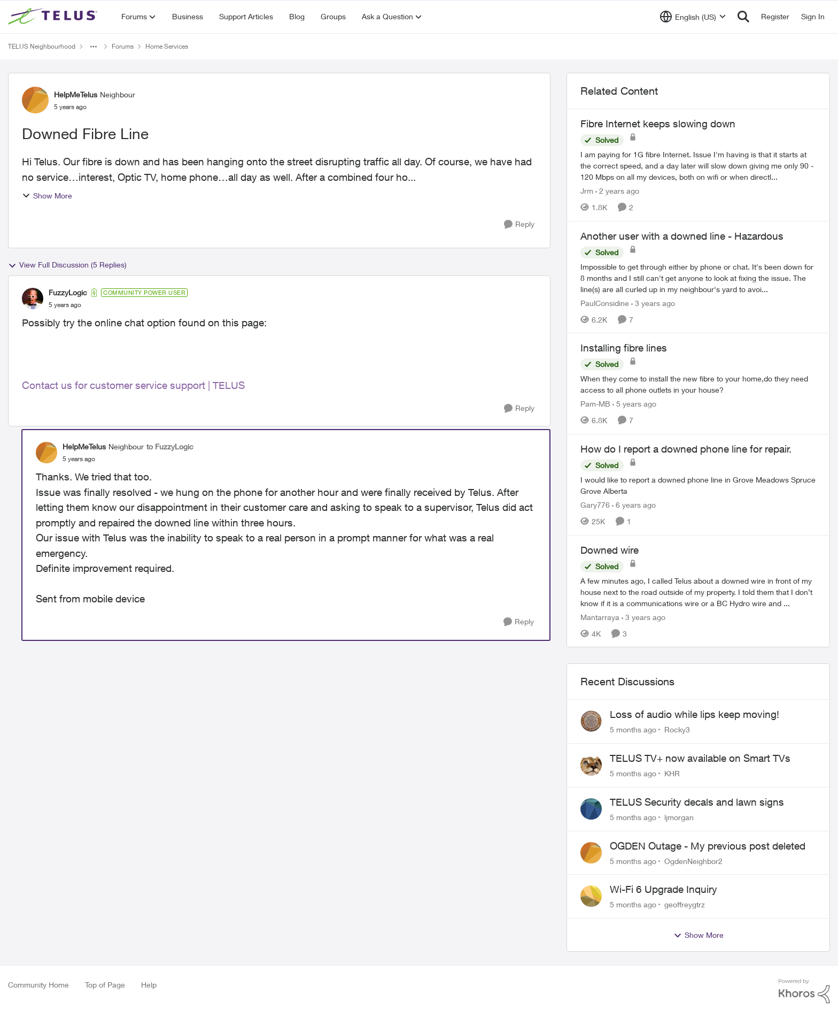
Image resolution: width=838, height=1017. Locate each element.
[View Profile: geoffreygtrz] (591, 896)
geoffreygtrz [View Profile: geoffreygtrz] (684, 904)
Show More (47, 195)
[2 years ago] (617, 190)
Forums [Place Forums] (123, 46)
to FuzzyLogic (169, 446)
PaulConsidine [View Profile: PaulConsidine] (604, 302)
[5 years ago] (634, 403)
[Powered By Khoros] (804, 991)
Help (149, 984)
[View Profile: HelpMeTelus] (35, 100)
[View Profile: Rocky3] (591, 721)
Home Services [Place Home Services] (166, 46)
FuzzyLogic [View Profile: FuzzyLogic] (68, 292)
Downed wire (609, 550)
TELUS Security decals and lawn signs (697, 802)
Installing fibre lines (623, 348)
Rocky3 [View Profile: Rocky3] (677, 729)
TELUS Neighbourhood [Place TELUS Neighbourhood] (41, 46)
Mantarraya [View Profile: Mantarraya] (599, 616)
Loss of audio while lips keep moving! (694, 714)
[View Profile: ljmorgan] (591, 809)
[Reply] (519, 224)
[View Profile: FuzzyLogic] (32, 298)
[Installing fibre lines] (698, 384)
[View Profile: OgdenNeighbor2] (591, 852)
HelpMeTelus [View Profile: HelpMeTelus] (75, 94)
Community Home (38, 984)
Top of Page (105, 984)
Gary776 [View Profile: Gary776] (595, 504)
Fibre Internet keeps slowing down (657, 123)
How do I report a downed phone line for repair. (686, 449)
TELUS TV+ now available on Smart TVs (700, 758)
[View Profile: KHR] (591, 765)
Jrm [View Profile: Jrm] (586, 190)
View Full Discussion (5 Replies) (67, 265)
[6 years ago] (634, 504)
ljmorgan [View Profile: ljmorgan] (679, 817)
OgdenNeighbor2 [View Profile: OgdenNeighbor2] (693, 860)
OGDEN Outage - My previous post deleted (707, 846)
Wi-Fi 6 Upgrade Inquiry (663, 889)
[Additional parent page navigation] (93, 46)
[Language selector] (693, 16)
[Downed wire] (698, 591)
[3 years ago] (653, 302)
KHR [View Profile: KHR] (672, 773)
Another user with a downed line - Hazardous (681, 236)
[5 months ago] (633, 729)
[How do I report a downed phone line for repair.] (698, 485)
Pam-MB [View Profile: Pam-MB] (595, 403)
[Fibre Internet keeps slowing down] (698, 165)
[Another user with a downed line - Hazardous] (698, 277)
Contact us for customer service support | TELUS (133, 385)
